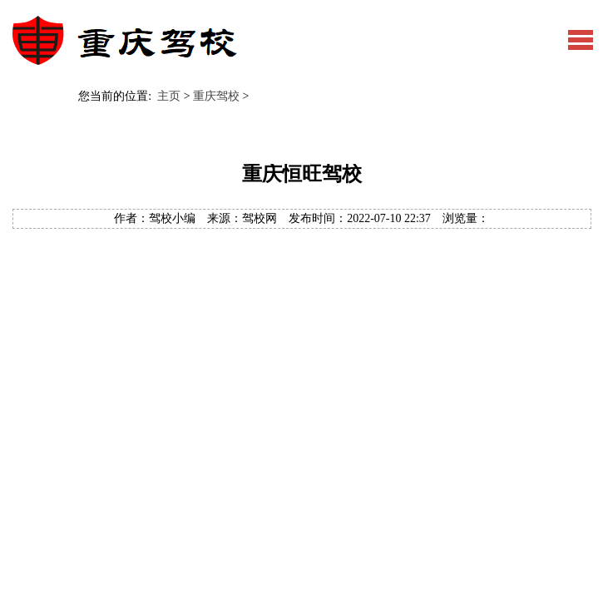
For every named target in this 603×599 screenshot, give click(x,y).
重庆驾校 (216, 96)
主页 (168, 96)
